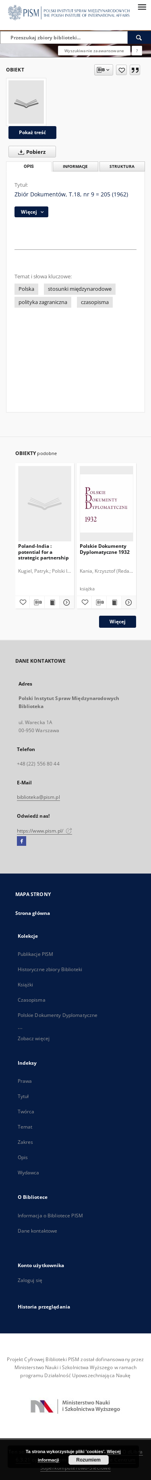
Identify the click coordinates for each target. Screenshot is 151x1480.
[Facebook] (21, 841)
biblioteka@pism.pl (38, 797)
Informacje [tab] (75, 166)
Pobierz (30, 152)
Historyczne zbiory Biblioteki (50, 969)
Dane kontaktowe (38, 1230)
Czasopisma (32, 999)
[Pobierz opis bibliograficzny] (37, 602)
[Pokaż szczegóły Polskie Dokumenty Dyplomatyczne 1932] (127, 602)
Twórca (26, 1111)
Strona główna (32, 913)
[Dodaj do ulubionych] (121, 70)
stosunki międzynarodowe (80, 289)
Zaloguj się (30, 1280)
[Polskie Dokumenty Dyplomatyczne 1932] (106, 503)
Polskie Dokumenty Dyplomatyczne (58, 1015)
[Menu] (141, 6)
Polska (26, 289)
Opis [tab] (29, 166)
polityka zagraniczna (43, 302)
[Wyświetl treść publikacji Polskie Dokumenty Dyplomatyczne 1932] (114, 602)
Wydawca (28, 1172)
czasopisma (95, 302)
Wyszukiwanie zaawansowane (94, 50)
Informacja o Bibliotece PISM (50, 1215)
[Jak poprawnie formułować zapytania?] (137, 50)
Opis (23, 1157)
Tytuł (23, 1096)
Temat (25, 1126)
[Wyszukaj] (139, 37)
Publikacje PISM (36, 954)
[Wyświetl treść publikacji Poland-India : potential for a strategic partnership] (52, 602)
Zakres (25, 1142)
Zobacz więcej (34, 1038)
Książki (25, 984)
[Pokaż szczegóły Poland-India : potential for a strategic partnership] (65, 602)
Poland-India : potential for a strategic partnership (43, 552)
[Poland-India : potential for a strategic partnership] (45, 503)
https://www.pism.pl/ (44, 830)
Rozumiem (88, 1460)
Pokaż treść (32, 132)
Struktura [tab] (122, 166)
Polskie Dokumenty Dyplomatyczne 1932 (105, 549)
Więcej (118, 621)
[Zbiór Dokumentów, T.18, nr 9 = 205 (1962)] (26, 102)
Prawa (25, 1081)
